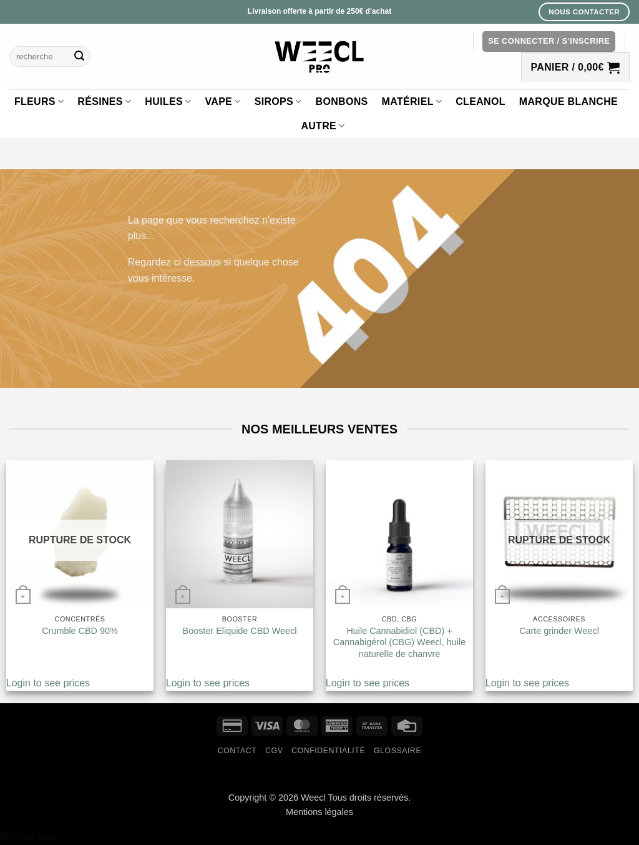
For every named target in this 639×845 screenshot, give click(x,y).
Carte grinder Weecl (559, 631)
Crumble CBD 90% (80, 631)
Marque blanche (568, 101)
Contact (237, 750)
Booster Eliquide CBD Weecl (240, 631)
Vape (222, 101)
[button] (548, 41)
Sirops (278, 101)
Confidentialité (328, 750)
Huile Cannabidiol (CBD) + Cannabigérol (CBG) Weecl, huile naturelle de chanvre (399, 642)
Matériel (412, 101)
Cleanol (480, 101)
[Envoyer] (79, 56)
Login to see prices (48, 683)
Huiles (168, 101)
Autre (322, 126)
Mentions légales (319, 812)
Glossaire (397, 750)
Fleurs (39, 101)
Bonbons (342, 101)
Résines (104, 101)
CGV (274, 750)
